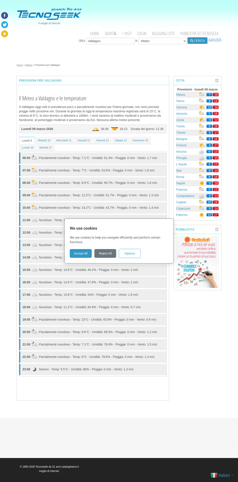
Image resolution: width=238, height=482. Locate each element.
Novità (110, 33)
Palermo (181, 215)
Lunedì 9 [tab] (27, 140)
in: (161, 41)
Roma (180, 177)
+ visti (126, 33)
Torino (180, 101)
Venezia (181, 113)
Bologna (181, 139)
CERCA (197, 40)
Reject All (105, 253)
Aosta (180, 120)
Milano (180, 94)
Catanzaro (183, 208)
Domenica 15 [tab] (140, 140)
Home (94, 33)
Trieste (180, 132)
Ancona (181, 151)
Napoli (180, 183)
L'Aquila (181, 164)
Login (141, 33)
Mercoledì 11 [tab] (63, 140)
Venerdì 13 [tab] (102, 140)
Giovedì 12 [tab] (84, 140)
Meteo (29, 65)
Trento (180, 126)
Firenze (181, 145)
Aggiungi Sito (163, 33)
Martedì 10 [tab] (44, 140)
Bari (179, 170)
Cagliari (181, 202)
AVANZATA (214, 40)
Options (129, 253)
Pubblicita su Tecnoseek (199, 33)
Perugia (181, 158)
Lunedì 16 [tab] (27, 147)
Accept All (80, 253)
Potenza (181, 189)
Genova (181, 107)
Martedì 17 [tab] (45, 147)
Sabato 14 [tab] (121, 140)
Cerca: (106, 41)
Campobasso (185, 196)
